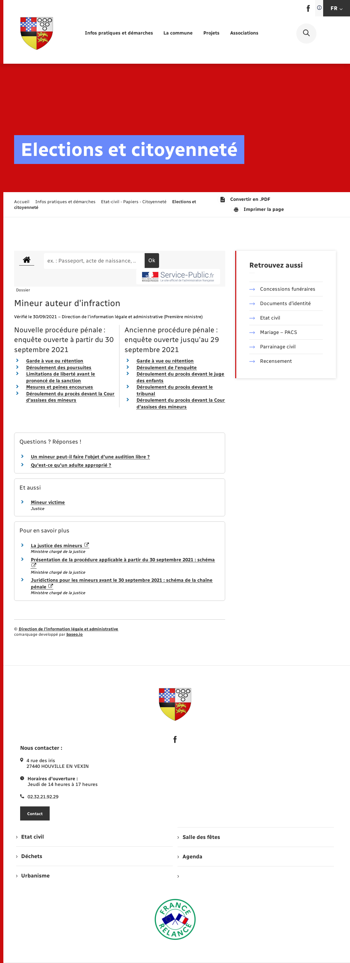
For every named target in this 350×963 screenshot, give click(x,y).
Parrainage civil (272, 347)
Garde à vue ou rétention (54, 361)
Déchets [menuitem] (29, 856)
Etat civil (264, 318)
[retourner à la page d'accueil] (36, 33)
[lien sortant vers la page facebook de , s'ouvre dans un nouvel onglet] (308, 10)
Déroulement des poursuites (58, 368)
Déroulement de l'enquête (167, 368)
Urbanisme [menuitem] (33, 875)
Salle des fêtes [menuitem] (199, 837)
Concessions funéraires (282, 289)
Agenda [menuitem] (190, 856)
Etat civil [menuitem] (30, 837)
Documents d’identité (280, 303)
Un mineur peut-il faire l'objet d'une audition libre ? (90, 457)
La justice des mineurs (60, 546)
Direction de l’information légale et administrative (68, 629)
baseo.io (74, 634)
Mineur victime (48, 502)
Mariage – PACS (273, 332)
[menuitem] (119, 33)
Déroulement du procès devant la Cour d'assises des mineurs (70, 397)
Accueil (22, 201)
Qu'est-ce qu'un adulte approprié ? (71, 465)
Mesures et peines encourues (59, 387)
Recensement (270, 361)
